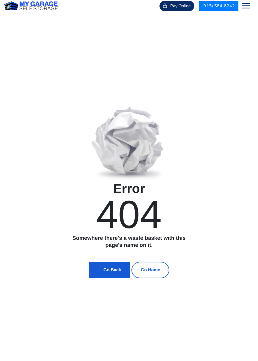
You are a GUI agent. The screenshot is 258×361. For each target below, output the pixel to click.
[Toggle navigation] (246, 6)
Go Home (150, 270)
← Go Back (109, 270)
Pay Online (177, 6)
